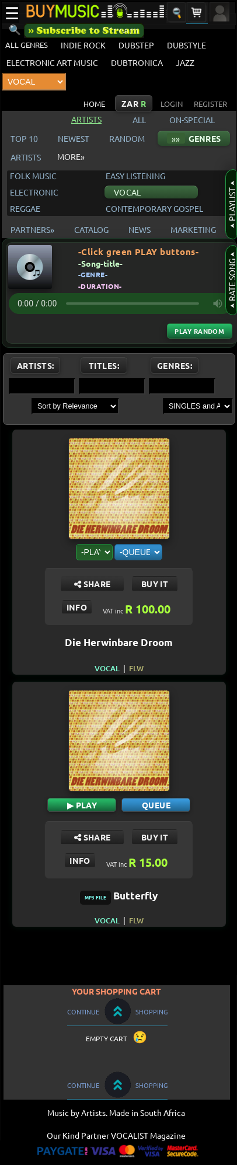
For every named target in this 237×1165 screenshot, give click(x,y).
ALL (141, 119)
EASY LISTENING (135, 176)
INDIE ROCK (83, 45)
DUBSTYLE (186, 45)
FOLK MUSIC (33, 176)
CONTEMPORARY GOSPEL (154, 208)
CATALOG (91, 229)
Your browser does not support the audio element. (122, 303)
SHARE (92, 583)
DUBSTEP (136, 45)
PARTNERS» (32, 229)
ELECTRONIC (34, 192)
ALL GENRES (26, 45)
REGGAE (25, 208)
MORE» (71, 156)
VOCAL (127, 192)
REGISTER (210, 104)
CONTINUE (83, 1011)
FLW (136, 668)
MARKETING (193, 229)
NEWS (139, 229)
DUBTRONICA (137, 62)
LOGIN (172, 104)
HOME (94, 104)
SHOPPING (151, 1011)
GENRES (194, 138)
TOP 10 (24, 138)
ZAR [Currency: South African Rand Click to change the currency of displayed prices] (133, 103)
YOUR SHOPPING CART (116, 991)
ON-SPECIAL (192, 119)
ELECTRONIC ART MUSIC (52, 62)
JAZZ (185, 62)
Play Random (199, 331)
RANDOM (127, 138)
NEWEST (73, 138)
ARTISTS (26, 157)
